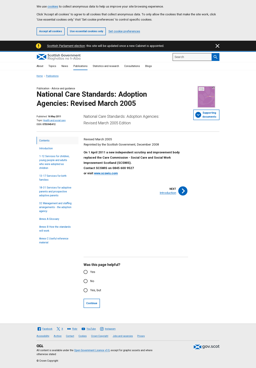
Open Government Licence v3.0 (92, 350)
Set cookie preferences (124, 31)
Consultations (132, 66)
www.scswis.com (106, 173)
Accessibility (43, 336)
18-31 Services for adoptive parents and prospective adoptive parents (55, 191)
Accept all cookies (50, 31)
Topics (52, 66)
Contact (70, 336)
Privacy (141, 336)
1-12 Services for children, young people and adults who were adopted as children (54, 162)
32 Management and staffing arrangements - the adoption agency (55, 207)
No (92, 281)
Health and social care (54, 120)
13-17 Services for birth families (52, 177)
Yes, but (95, 290)
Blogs (148, 66)
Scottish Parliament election (66, 46)
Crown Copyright (99, 336)
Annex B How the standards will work (55, 228)
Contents (44, 140)
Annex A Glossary (49, 219)
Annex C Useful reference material (53, 240)
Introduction (46, 148)
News (64, 66)
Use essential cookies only (86, 31)
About (40, 66)
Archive (58, 336)
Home (40, 76)
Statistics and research (106, 66)
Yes (92, 272)
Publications (80, 66)
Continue (91, 303)
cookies (53, 6)
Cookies (83, 336)
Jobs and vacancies (123, 336)
